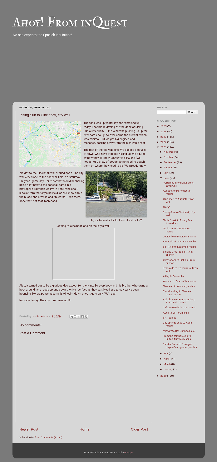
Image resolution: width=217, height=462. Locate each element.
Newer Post (28, 429)
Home (84, 429)
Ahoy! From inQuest (70, 22)
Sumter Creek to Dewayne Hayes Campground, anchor (180, 346)
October (169, 157)
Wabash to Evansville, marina (179, 281)
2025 (163, 126)
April (167, 358)
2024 (163, 131)
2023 (163, 136)
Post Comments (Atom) (48, 437)
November (170, 151)
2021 (163, 147)
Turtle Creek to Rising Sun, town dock (177, 222)
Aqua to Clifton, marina (176, 312)
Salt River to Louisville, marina (179, 246)
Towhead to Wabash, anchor (179, 286)
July (166, 172)
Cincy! (166, 206)
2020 (163, 375)
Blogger (128, 452)
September (170, 162)
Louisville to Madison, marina (179, 236)
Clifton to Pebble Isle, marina (179, 307)
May (166, 353)
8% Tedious (169, 317)
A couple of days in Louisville (179, 241)
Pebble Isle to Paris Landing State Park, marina (179, 301)
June (167, 178)
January (168, 369)
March (167, 364)
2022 (163, 141)
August (168, 167)
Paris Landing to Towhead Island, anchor (177, 293)
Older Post (139, 429)
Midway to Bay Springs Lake (179, 330)
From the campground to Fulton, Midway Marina (177, 337)
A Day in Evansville (173, 276)
